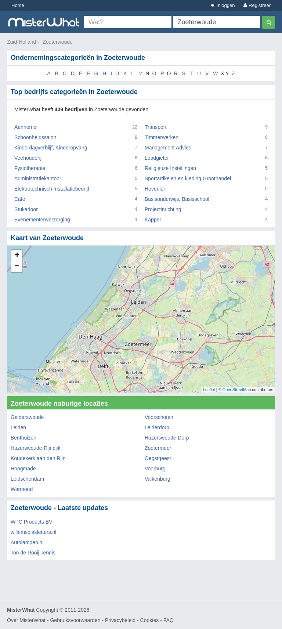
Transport (155, 127)
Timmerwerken (161, 137)
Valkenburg (157, 479)
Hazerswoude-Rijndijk (35, 448)
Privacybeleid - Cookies (132, 620)
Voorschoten (159, 417)
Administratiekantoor (37, 178)
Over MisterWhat (26, 620)
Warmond (22, 489)
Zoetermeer (158, 448)
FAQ (168, 620)
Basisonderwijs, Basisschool (177, 199)
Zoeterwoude (58, 42)
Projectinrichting (163, 209)
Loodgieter (157, 158)
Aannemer (26, 127)
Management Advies (168, 148)
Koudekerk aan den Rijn (38, 458)
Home (17, 5)
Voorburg (155, 468)
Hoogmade (23, 468)
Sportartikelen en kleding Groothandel (188, 178)
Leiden (18, 427)
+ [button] (17, 255)
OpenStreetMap (237, 389)
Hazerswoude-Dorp (167, 438)
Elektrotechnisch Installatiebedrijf (51, 189)
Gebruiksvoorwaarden (75, 620)
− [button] (17, 266)
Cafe (19, 199)
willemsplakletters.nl (33, 532)
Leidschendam (27, 479)
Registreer (257, 5)
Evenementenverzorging (42, 220)
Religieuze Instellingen (170, 168)
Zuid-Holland (21, 42)
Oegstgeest (158, 458)
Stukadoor (26, 209)
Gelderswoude (27, 417)
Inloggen (223, 5)
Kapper (153, 220)
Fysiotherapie (29, 168)
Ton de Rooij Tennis (33, 553)
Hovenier (155, 189)
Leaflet (209, 389)
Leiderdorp (157, 427)
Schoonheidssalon (35, 137)
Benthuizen (23, 438)
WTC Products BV (32, 522)
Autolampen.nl (27, 542)
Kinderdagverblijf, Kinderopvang (50, 148)
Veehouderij (27, 158)
